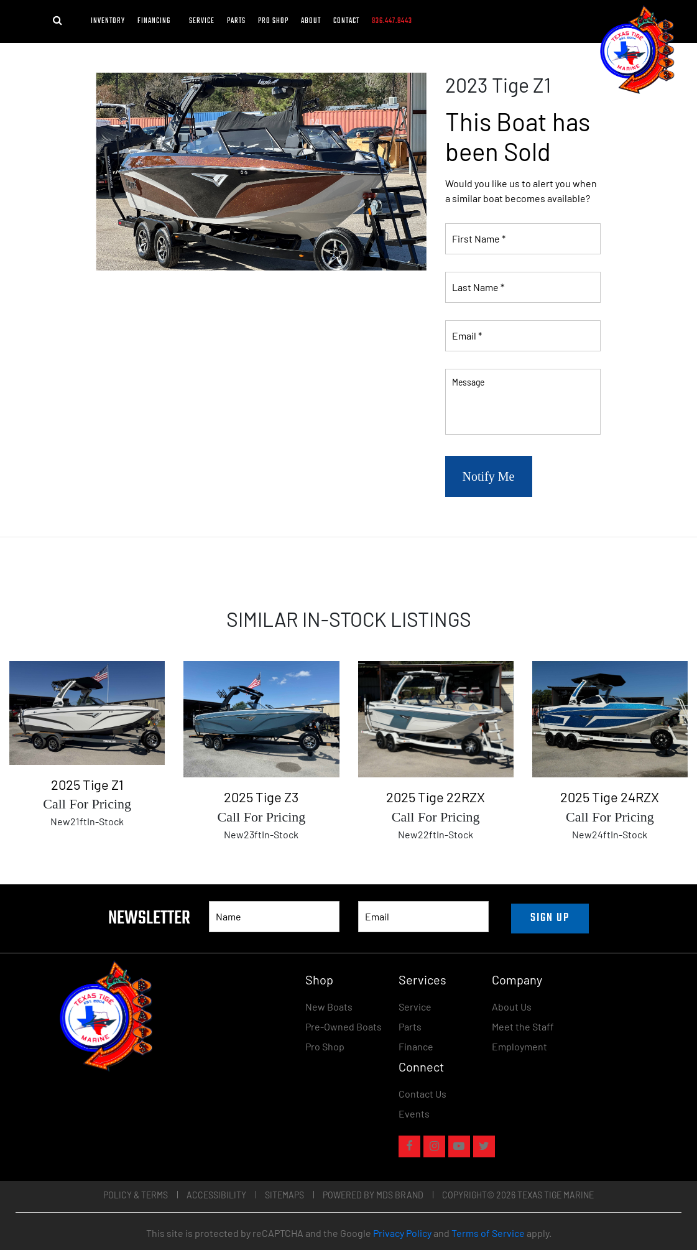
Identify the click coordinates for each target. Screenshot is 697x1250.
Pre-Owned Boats (343, 1026)
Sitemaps (284, 1195)
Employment (519, 1046)
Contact (346, 21)
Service (202, 21)
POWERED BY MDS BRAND (373, 1195)
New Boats (329, 1006)
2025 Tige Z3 (261, 797)
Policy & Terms (135, 1195)
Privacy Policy (402, 1233)
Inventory (108, 21)
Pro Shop (273, 21)
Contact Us (422, 1094)
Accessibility (216, 1195)
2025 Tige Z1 (87, 784)
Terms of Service (488, 1233)
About (311, 21)
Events (414, 1113)
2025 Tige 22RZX (435, 797)
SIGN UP (550, 918)
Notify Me (489, 476)
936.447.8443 (392, 21)
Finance (416, 1046)
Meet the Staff (523, 1026)
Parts (236, 21)
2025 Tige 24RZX (609, 797)
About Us (512, 1006)
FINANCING (157, 21)
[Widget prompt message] (601, 1112)
